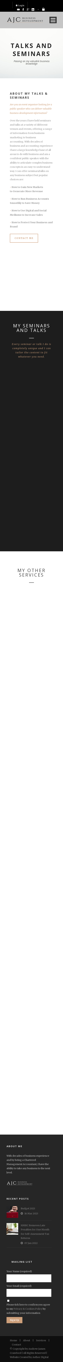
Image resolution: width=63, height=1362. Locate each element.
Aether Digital (40, 1357)
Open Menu (53, 20)
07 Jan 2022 (31, 1243)
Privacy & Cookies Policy (28, 1308)
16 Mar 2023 (31, 1213)
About (26, 1340)
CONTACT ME (24, 238)
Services (41, 1340)
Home (13, 1340)
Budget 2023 (28, 1208)
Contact (16, 1344)
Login (20, 5)
